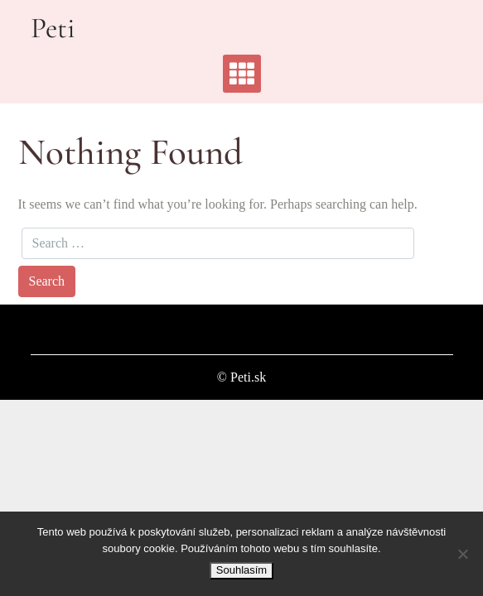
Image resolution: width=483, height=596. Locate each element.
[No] (462, 554)
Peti (53, 28)
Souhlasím (241, 570)
